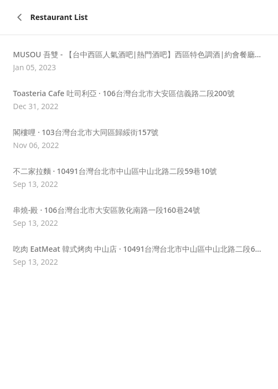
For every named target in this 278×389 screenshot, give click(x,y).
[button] (139, 61)
